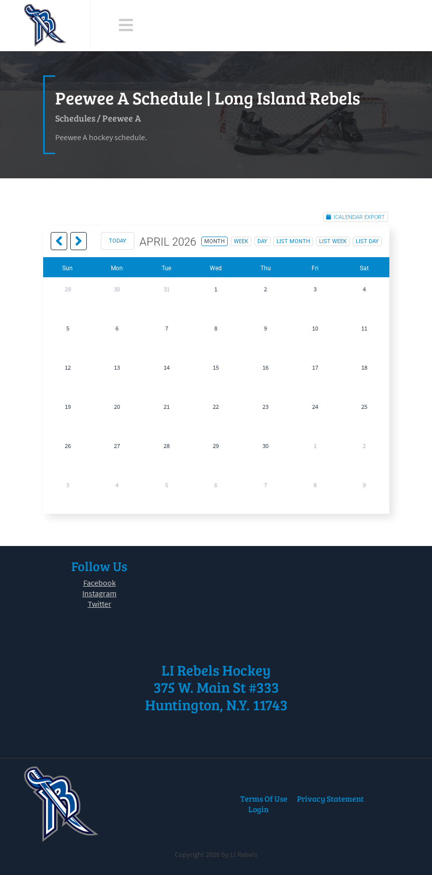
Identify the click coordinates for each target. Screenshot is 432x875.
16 (265, 367)
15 (216, 367)
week (241, 241)
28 (167, 446)
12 (68, 367)
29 (68, 289)
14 (167, 367)
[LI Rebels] (45, 25)
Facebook (99, 583)
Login (258, 809)
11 (364, 328)
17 (315, 367)
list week (333, 241)
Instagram (99, 593)
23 (265, 406)
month (214, 241)
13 (117, 367)
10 (315, 328)
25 (364, 406)
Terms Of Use (263, 798)
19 (68, 406)
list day (367, 241)
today (117, 241)
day (262, 241)
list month (293, 241)
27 (117, 446)
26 (68, 446)
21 (167, 406)
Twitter (99, 604)
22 (216, 406)
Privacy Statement (330, 798)
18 (364, 367)
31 (167, 289)
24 (315, 406)
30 (117, 289)
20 (117, 406)
